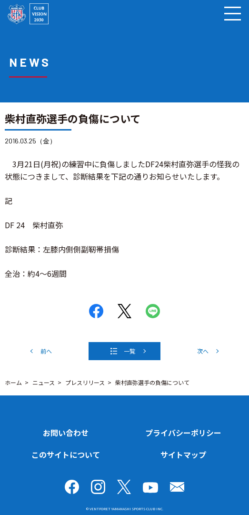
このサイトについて (65, 454)
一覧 (129, 351)
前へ (46, 351)
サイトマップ (183, 454)
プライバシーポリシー (183, 432)
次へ (203, 351)
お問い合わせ (66, 432)
